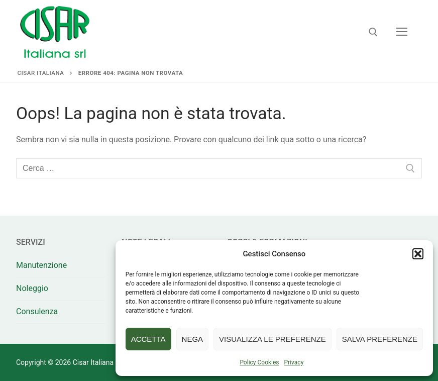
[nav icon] (402, 32)
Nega (192, 339)
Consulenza (37, 311)
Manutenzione (41, 265)
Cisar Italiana (41, 72)
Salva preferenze (379, 339)
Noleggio (32, 288)
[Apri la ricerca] (373, 32)
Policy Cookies (259, 362)
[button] (418, 254)
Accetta (148, 339)
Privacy (294, 362)
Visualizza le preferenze (272, 339)
